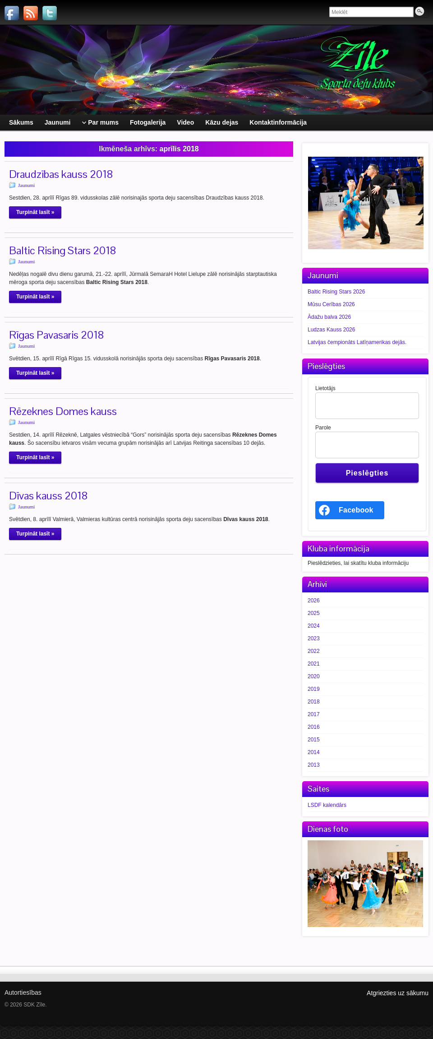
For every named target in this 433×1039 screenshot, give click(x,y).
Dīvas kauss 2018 (48, 496)
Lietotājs (325, 388)
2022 (314, 651)
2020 (314, 676)
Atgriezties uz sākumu (397, 993)
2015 (314, 739)
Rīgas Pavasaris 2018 (56, 335)
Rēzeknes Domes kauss (63, 411)
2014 (314, 752)
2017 (314, 714)
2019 (314, 689)
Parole (323, 427)
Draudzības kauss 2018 (61, 174)
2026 (314, 600)
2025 (314, 613)
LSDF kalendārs (327, 805)
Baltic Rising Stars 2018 (62, 250)
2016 (314, 727)
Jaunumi (26, 185)
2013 (314, 765)
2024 (314, 626)
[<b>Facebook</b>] (349, 510)
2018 (314, 702)
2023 (314, 638)
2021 (314, 664)
